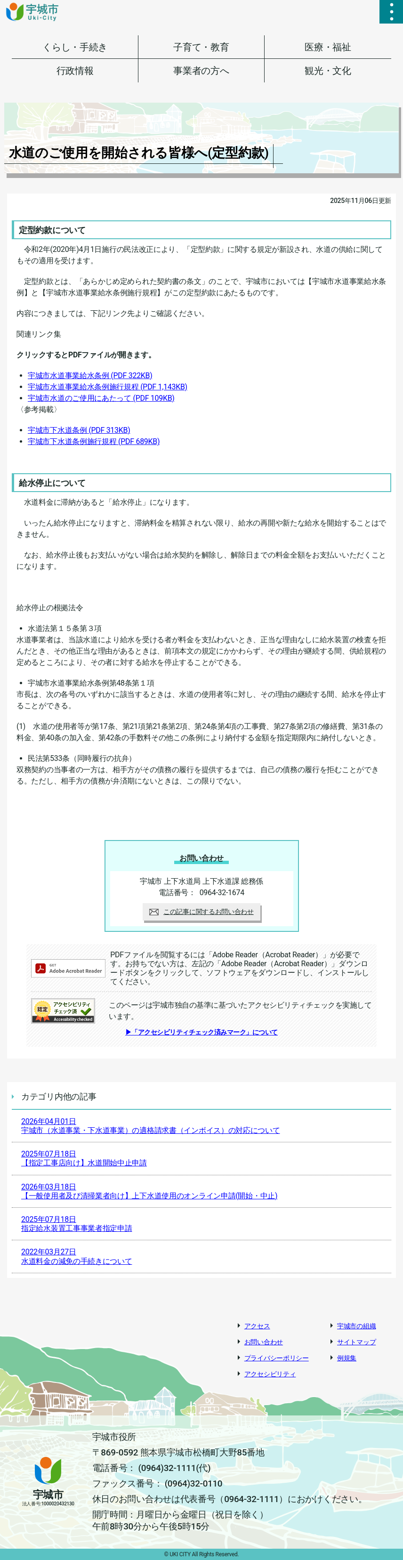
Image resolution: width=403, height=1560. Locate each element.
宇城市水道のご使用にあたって (101, 398)
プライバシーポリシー (276, 1358)
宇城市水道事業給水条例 (90, 375)
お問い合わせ (263, 1342)
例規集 (346, 1358)
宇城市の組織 (356, 1326)
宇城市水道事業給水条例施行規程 (107, 386)
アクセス (257, 1326)
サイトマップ (356, 1342)
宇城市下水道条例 (79, 430)
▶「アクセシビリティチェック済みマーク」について (201, 1032)
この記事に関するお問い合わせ (201, 911)
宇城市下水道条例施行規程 (94, 441)
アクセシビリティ (270, 1374)
